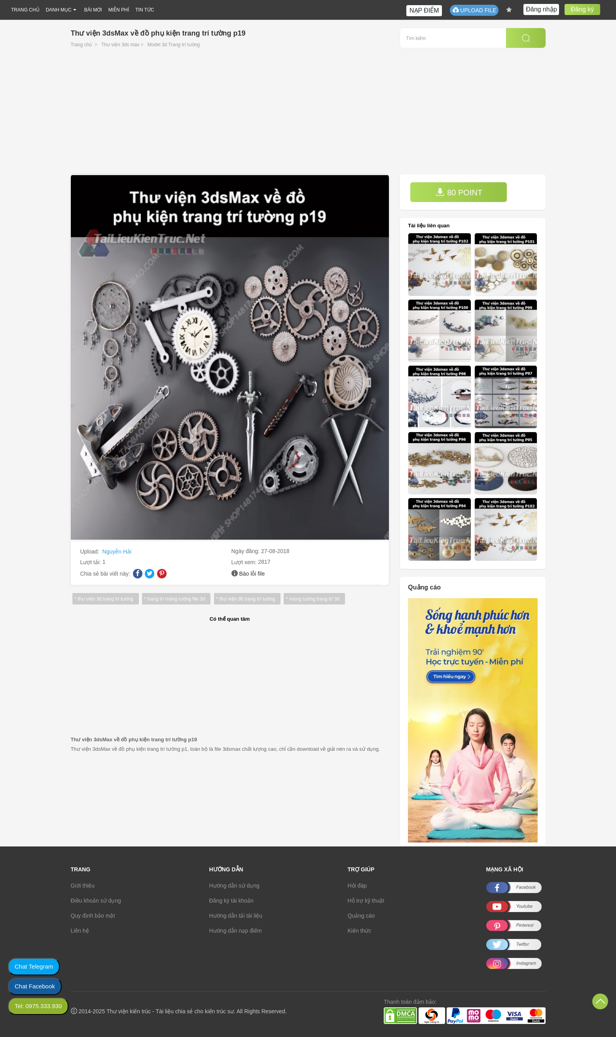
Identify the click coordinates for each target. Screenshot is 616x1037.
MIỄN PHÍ (118, 10)
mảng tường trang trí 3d (314, 599)
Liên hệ (80, 930)
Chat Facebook (35, 986)
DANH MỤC (59, 10)
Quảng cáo (361, 915)
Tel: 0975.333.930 (38, 1006)
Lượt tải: (91, 562)
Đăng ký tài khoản (231, 900)
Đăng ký (582, 9)
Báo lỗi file (252, 573)
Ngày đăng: (246, 551)
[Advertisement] (308, 115)
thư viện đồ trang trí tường (247, 599)
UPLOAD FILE (474, 10)
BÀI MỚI (93, 10)
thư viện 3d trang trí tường (105, 599)
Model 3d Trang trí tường (174, 44)
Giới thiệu (83, 885)
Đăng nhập (541, 9)
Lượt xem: (244, 562)
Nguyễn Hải (117, 551)
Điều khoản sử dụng (96, 900)
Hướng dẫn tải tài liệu (236, 915)
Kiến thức (359, 930)
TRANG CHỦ (25, 10)
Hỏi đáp (357, 885)
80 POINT (459, 192)
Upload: (90, 551)
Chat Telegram (34, 966)
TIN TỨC (144, 10)
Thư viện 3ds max (120, 44)
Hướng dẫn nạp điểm (235, 930)
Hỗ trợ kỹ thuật (366, 900)
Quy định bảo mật (93, 915)
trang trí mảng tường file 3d (176, 599)
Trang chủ (81, 44)
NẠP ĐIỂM (424, 10)
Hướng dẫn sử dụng (234, 885)
